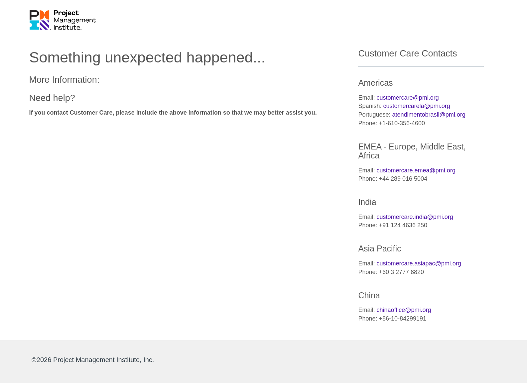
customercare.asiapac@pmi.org (418, 263)
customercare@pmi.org (407, 97)
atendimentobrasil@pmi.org (428, 114)
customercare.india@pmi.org (414, 217)
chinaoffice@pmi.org (403, 310)
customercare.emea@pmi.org (415, 170)
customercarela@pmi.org (416, 106)
